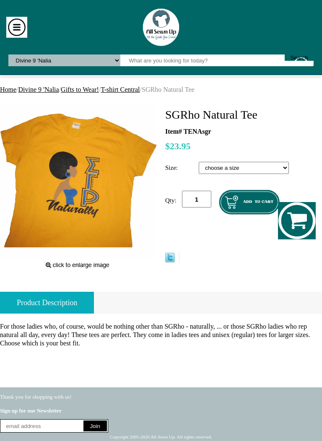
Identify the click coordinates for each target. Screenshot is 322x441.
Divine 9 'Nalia (38, 89)
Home (8, 89)
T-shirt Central (120, 89)
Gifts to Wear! (80, 89)
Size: (172, 167)
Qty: (171, 200)
